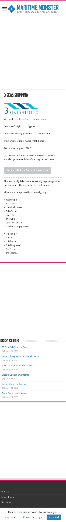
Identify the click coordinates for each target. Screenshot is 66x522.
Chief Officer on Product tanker (17, 365)
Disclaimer (6, 502)
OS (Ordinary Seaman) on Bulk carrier (21, 356)
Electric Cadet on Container (15, 375)
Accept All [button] (54, 517)
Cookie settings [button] (32, 517)
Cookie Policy (7, 497)
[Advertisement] (33, 53)
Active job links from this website (27, 170)
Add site (5, 491)
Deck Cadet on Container (14, 393)
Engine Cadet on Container (15, 384)
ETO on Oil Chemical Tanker (16, 347)
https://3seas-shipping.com (32, 119)
